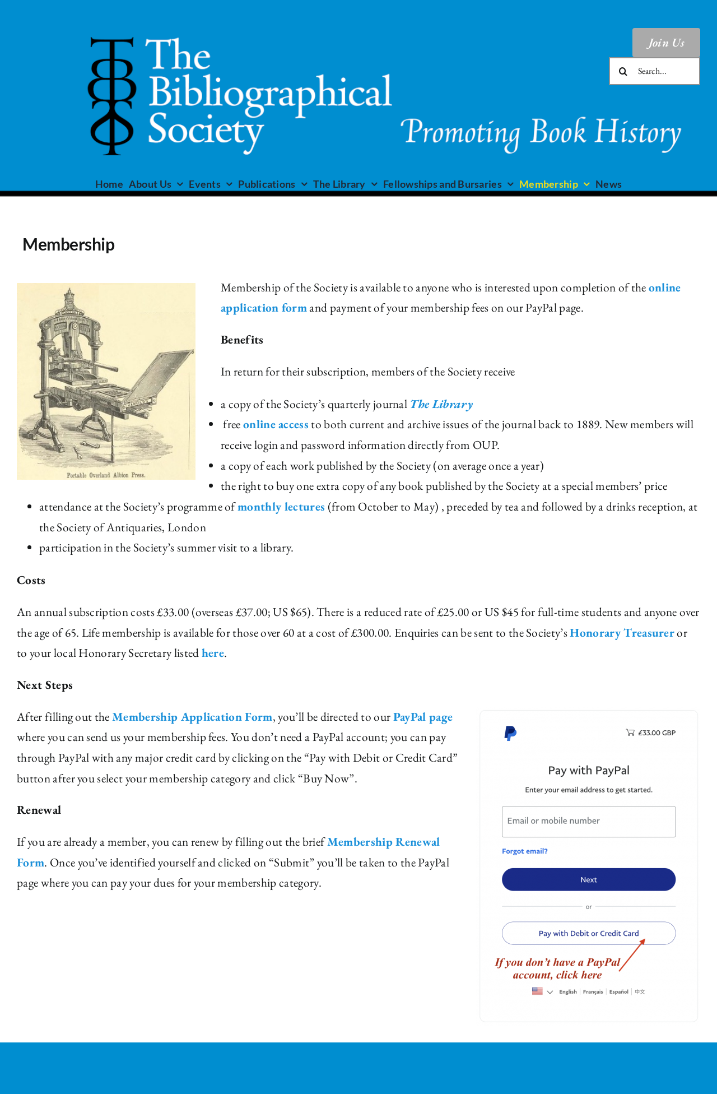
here (213, 652)
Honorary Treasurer (622, 632)
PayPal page (423, 716)
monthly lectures (281, 506)
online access (276, 424)
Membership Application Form (192, 716)
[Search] (623, 71)
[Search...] (654, 71)
